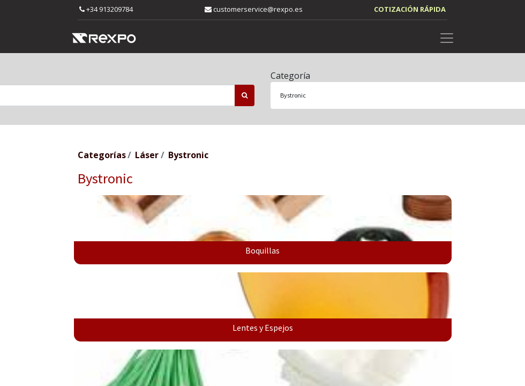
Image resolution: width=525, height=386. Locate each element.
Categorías (102, 155)
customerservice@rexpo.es (254, 9)
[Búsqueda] (244, 95)
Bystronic (188, 155)
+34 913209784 (106, 9)
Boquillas (262, 250)
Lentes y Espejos (262, 327)
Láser (147, 155)
